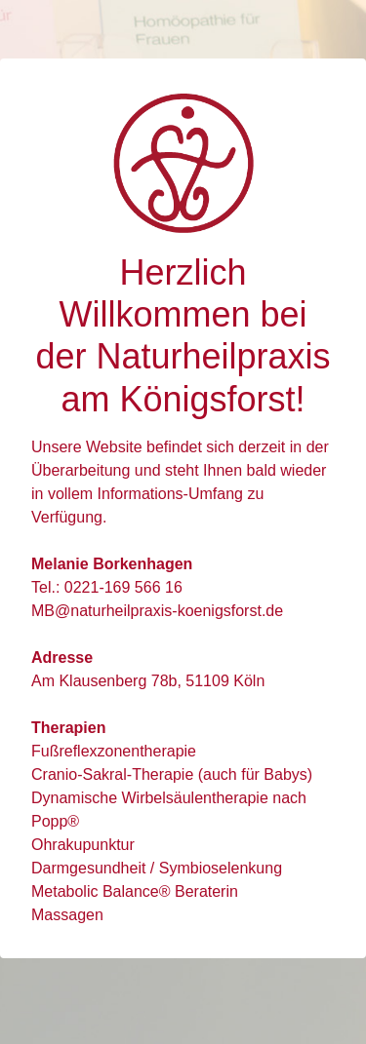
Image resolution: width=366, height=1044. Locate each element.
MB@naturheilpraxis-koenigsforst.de (157, 610)
